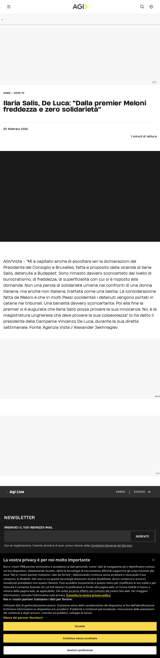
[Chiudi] (153, 560)
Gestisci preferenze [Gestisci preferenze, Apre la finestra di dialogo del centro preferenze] (80, 650)
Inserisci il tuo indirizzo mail (28, 527)
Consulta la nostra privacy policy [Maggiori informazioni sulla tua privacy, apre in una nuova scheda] (88, 595)
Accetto (80, 626)
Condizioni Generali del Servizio (111, 545)
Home (7, 92)
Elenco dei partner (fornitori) (23, 617)
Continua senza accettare (80, 638)
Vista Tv (19, 92)
